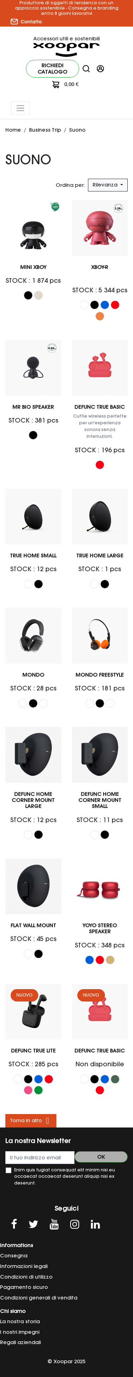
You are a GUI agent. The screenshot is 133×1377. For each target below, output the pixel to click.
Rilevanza (106, 185)
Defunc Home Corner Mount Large (33, 800)
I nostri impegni (19, 1332)
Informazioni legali (24, 1266)
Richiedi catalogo (52, 68)
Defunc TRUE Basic (99, 407)
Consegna (13, 1255)
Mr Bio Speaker (33, 407)
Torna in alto (31, 1120)
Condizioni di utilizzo (26, 1277)
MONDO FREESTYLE (100, 675)
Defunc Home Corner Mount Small (99, 800)
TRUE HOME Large (99, 555)
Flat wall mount (33, 925)
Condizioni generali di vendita (38, 1298)
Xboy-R (99, 267)
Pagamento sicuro (24, 1287)
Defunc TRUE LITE (33, 1051)
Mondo (33, 675)
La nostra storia (20, 1321)
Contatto (26, 21)
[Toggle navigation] (20, 108)
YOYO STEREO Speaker (100, 928)
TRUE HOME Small (33, 555)
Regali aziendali (20, 1342)
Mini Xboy (33, 267)
